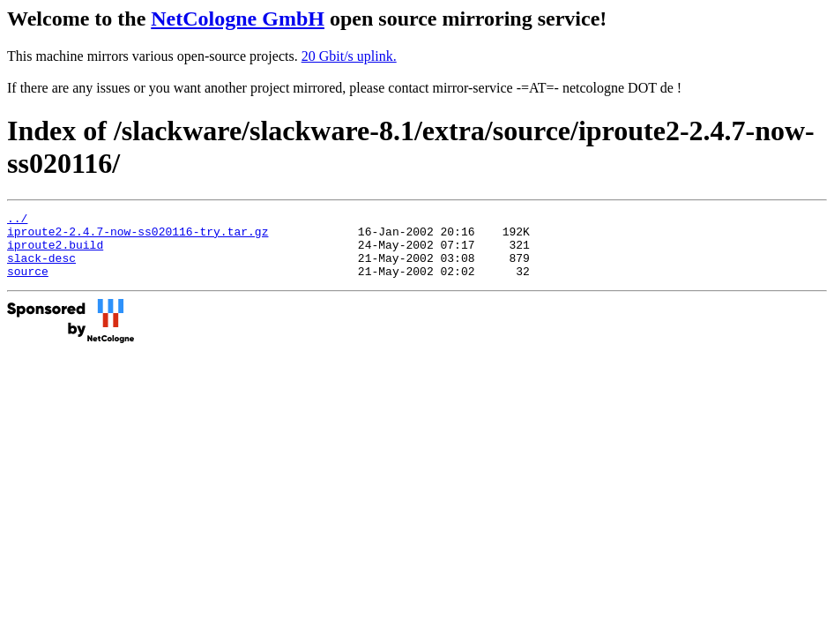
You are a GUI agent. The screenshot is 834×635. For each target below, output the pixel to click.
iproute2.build (55, 252)
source (27, 284)
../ (17, 220)
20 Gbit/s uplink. (349, 56)
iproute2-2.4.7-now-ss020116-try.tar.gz (137, 236)
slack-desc (41, 268)
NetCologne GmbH (237, 18)
